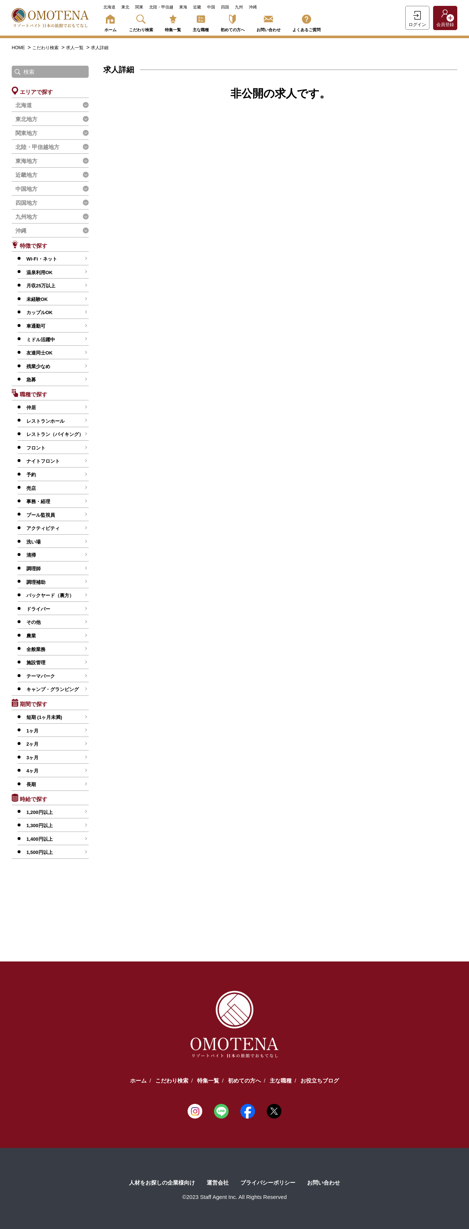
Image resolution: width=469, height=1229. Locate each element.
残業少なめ (38, 366)
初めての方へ (233, 22)
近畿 (197, 7)
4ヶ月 (32, 771)
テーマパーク (40, 676)
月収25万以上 (40, 285)
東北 (125, 7)
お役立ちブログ (319, 1080)
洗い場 (33, 542)
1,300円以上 (39, 825)
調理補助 (35, 582)
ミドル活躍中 (40, 339)
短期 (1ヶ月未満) (44, 717)
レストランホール (45, 421)
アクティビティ (43, 528)
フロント (35, 448)
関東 (139, 7)
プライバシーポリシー (267, 1182)
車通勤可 (35, 326)
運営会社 (218, 1182)
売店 (31, 488)
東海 (183, 7)
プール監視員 (40, 515)
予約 (31, 474)
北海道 (109, 7)
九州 (239, 7)
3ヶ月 (32, 757)
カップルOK (39, 312)
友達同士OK (39, 353)
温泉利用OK (39, 272)
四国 (225, 7)
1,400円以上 (39, 839)
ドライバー (38, 609)
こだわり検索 (141, 22)
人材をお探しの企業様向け (162, 1182)
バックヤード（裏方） (50, 595)
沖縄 (253, 7)
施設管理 (35, 662)
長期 (31, 784)
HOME (19, 47)
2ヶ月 (32, 744)
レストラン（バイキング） (55, 434)
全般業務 (35, 649)
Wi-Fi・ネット (41, 259)
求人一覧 (75, 47)
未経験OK (37, 299)
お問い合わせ (268, 22)
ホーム (110, 22)
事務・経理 (38, 501)
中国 (211, 7)
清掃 (31, 555)
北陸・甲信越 (161, 7)
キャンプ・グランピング (52, 689)
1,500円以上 (39, 852)
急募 (31, 379)
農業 (31, 636)
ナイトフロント (43, 461)
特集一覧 (173, 22)
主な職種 (201, 22)
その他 (33, 622)
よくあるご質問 (306, 22)
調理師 (33, 568)
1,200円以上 (39, 812)
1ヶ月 (32, 731)
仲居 (31, 407)
